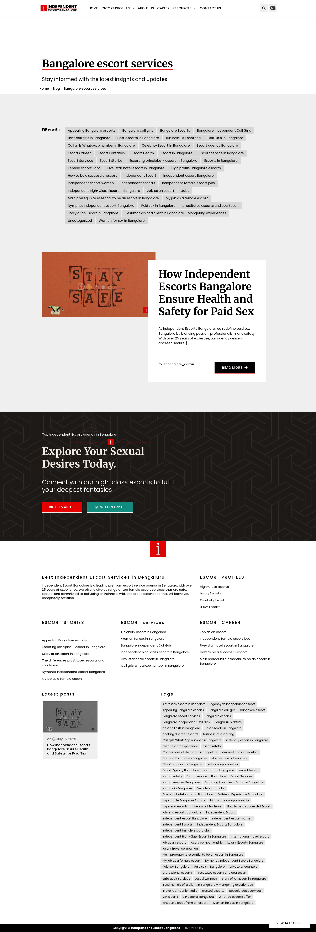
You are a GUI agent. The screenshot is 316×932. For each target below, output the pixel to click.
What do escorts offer (235, 897)
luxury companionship (207, 842)
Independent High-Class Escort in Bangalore (104, 190)
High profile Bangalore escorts (196, 168)
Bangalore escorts (218, 716)
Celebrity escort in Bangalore (143, 632)
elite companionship (223, 764)
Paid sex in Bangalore (158, 205)
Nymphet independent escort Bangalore (101, 205)
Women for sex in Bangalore (122, 220)
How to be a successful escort (92, 175)
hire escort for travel (207, 806)
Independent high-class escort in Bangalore (155, 652)
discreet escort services (229, 758)
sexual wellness (206, 879)
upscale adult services (245, 891)
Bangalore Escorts (175, 130)
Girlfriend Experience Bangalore (240, 794)
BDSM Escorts (210, 607)
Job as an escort (160, 190)
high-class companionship (229, 800)
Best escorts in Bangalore (138, 138)
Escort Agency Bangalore (181, 770)
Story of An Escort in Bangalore (244, 879)
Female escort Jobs (84, 168)
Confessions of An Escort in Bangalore (190, 752)
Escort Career (79, 153)
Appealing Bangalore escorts (91, 130)
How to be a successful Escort (248, 806)
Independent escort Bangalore (188, 175)
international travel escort (250, 836)
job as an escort (174, 842)
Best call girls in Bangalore (89, 138)
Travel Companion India (180, 891)
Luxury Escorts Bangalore (245, 842)
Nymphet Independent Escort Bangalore (234, 861)
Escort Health (143, 153)
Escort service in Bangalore (221, 153)
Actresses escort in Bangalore (184, 704)
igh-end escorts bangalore (182, 812)
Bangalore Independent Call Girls (224, 130)
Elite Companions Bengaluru (183, 764)
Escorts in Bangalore (221, 160)
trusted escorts (213, 891)
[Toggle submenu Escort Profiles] (118, 8)
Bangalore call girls (137, 130)
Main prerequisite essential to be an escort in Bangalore (113, 198)
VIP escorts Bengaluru (198, 897)
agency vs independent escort (232, 704)
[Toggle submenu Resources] (184, 8)
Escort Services (80, 160)
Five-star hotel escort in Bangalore (135, 168)
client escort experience (180, 746)
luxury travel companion (180, 848)
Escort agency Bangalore (217, 145)
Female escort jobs (211, 788)
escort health (248, 770)
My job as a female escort (187, 198)
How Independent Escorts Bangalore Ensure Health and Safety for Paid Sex (68, 749)
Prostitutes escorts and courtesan (221, 873)
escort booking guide (219, 770)
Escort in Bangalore (177, 153)
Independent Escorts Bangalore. (220, 824)
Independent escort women (91, 183)
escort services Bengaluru (181, 782)
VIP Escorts (170, 897)
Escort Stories (111, 160)
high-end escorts (175, 806)
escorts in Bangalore (177, 788)
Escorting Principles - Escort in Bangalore (234, 782)
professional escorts (177, 873)
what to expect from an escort (185, 903)
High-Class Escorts (214, 586)
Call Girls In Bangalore (225, 138)
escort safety (172, 776)
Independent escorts (138, 183)
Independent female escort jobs (188, 183)
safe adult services (176, 879)
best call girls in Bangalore (181, 728)
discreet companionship (240, 752)
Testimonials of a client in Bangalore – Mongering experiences (175, 213)
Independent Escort (140, 175)
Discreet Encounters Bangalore (185, 758)
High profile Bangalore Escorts (184, 800)
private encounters (243, 867)
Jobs (185, 190)
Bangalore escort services (181, 716)
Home (44, 88)
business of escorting (218, 734)
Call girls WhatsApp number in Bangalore (101, 145)
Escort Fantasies (111, 153)
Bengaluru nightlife (228, 722)
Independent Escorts (178, 824)
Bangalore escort (252, 710)
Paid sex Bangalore (176, 867)
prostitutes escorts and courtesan (210, 205)
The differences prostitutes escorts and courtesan (73, 662)
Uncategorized (80, 220)
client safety (212, 746)
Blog (56, 88)
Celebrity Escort (212, 600)
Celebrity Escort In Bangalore (166, 145)
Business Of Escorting (183, 138)
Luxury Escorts (210, 593)
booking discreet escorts (180, 734)
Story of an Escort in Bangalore (93, 213)
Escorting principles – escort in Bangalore (163, 160)
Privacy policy (193, 928)
